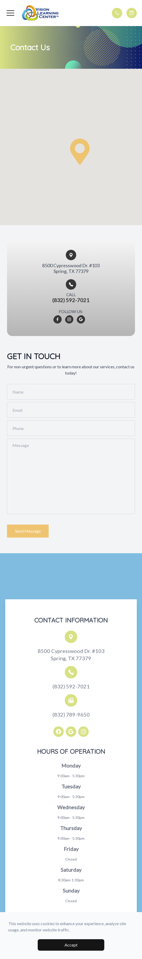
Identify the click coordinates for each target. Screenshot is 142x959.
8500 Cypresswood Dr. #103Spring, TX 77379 (71, 654)
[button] (10, 13)
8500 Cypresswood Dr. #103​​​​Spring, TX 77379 (71, 268)
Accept (71, 944)
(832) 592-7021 (71, 686)
